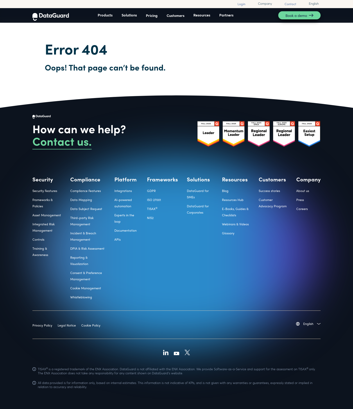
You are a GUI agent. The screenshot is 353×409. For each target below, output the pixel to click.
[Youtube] (176, 353)
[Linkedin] (165, 353)
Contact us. (62, 141)
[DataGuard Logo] (50, 15)
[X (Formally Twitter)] (187, 353)
